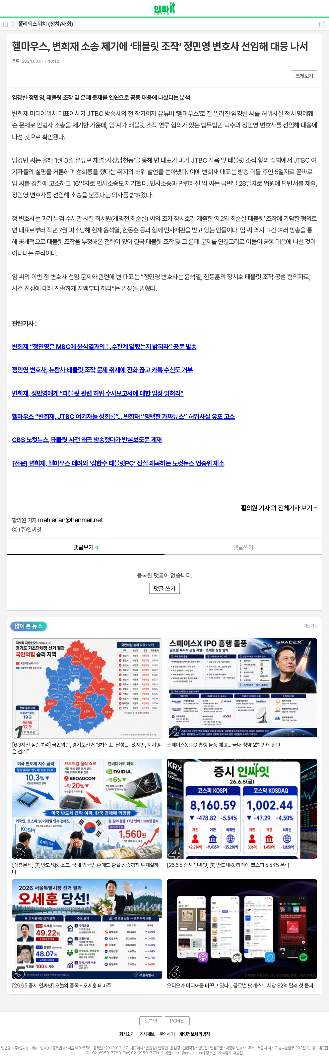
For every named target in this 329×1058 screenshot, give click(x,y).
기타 (57, 75)
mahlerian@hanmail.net (70, 520)
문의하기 (166, 1034)
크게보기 (304, 76)
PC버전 (177, 1021)
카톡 (44, 75)
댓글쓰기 (243, 547)
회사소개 (126, 1034)
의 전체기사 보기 (276, 508)
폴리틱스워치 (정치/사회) (45, 24)
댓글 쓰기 (164, 588)
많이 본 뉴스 (28, 626)
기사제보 (147, 1034)
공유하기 (322, 24)
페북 (18, 75)
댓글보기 (86, 547)
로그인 (151, 1021)
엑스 (31, 75)
